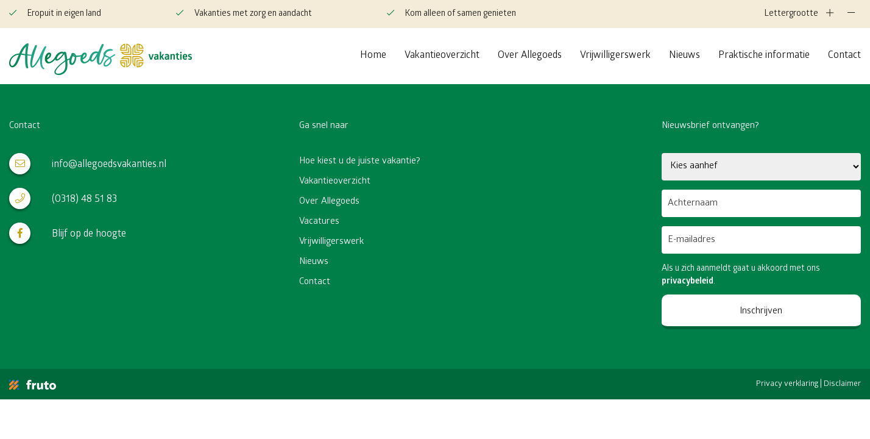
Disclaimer (842, 384)
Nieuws (684, 56)
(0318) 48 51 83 (63, 198)
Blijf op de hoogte (67, 233)
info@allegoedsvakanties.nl (87, 163)
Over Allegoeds (530, 56)
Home (373, 56)
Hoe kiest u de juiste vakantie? (359, 161)
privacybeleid (687, 282)
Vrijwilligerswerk (615, 56)
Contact (844, 56)
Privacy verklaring (787, 384)
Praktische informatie (764, 56)
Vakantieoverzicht (442, 56)
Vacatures (319, 221)
